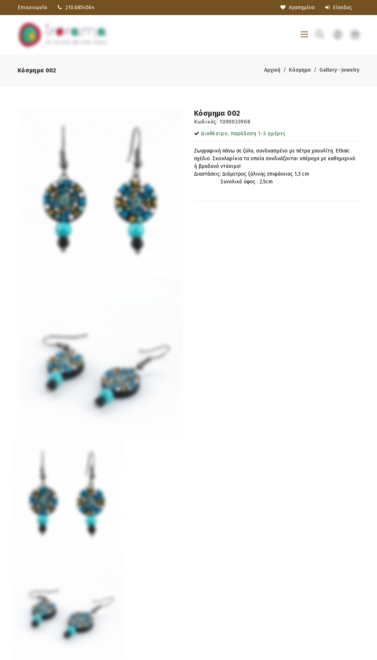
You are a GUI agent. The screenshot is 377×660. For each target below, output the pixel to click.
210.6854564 (79, 7)
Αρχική (272, 70)
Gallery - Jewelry (339, 70)
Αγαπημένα (297, 7)
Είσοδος (338, 7)
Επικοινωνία (32, 7)
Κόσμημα (300, 70)
